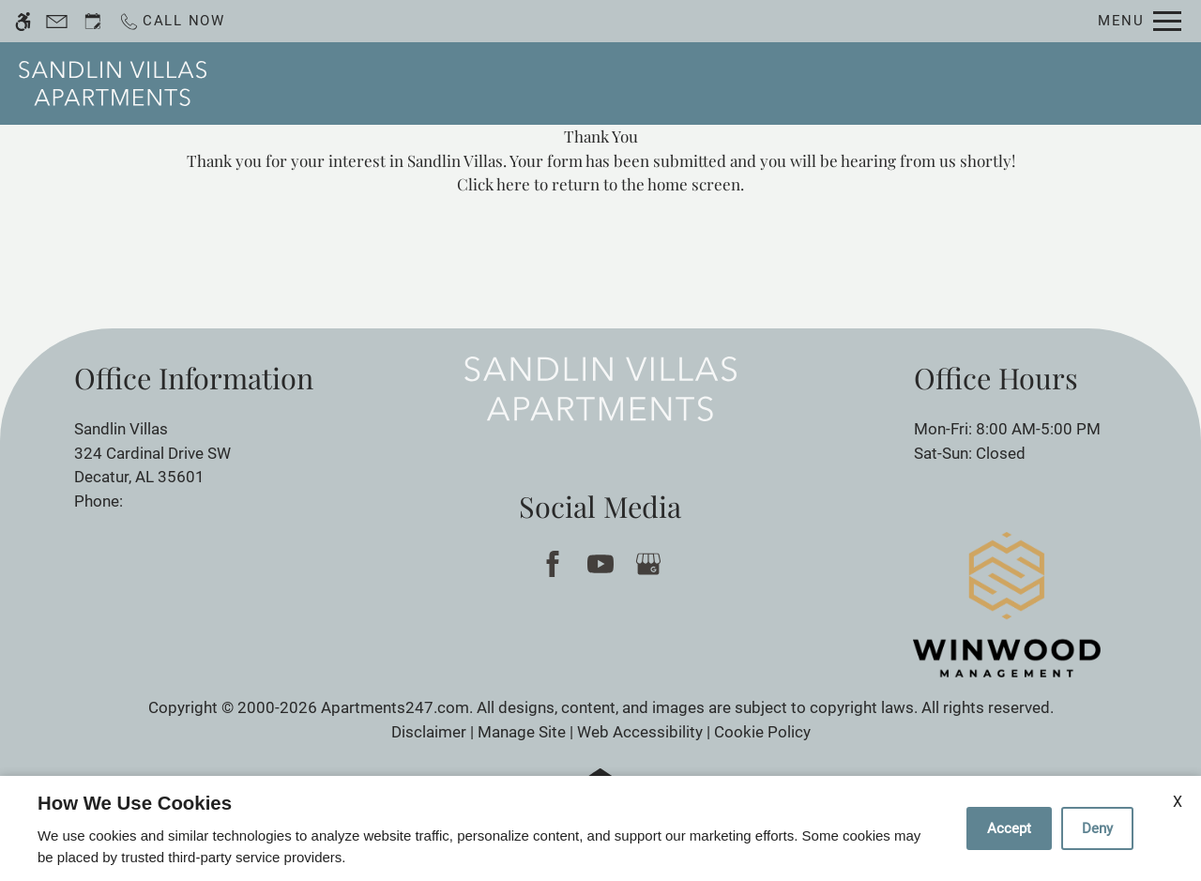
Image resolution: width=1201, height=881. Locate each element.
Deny (1097, 828)
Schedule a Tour (534, 83)
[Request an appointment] (93, 21)
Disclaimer (428, 731)
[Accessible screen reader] (23, 21)
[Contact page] (56, 21)
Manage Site (522, 731)
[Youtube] (600, 563)
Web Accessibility (640, 731)
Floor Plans (746, 83)
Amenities (860, 83)
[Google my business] (647, 563)
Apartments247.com (395, 707)
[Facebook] (552, 563)
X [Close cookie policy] (1177, 802)
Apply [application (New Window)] (650, 83)
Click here (493, 184)
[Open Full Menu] (1139, 21)
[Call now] (172, 21)
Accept (1009, 828)
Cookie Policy (762, 731)
